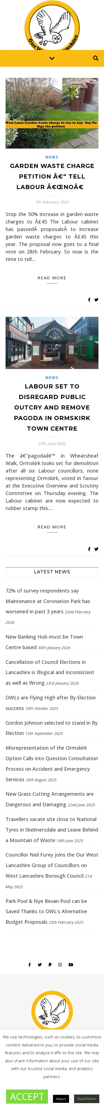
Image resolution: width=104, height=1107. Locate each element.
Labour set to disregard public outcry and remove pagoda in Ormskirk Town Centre (52, 407)
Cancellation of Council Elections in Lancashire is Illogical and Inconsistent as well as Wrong (50, 672)
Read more (52, 277)
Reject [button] (61, 1099)
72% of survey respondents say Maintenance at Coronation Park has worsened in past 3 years (48, 601)
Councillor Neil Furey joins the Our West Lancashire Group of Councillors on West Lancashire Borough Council (52, 865)
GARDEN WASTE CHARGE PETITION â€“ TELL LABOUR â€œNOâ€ (52, 176)
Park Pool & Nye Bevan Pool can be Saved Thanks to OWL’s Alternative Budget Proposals (46, 911)
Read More (86, 1098)
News (52, 157)
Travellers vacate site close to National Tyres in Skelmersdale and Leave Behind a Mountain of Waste (52, 830)
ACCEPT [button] (27, 1096)
